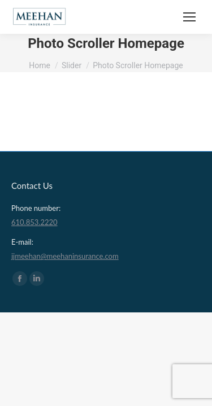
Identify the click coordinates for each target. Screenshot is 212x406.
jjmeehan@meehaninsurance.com (65, 256)
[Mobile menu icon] (189, 17)
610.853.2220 (34, 222)
